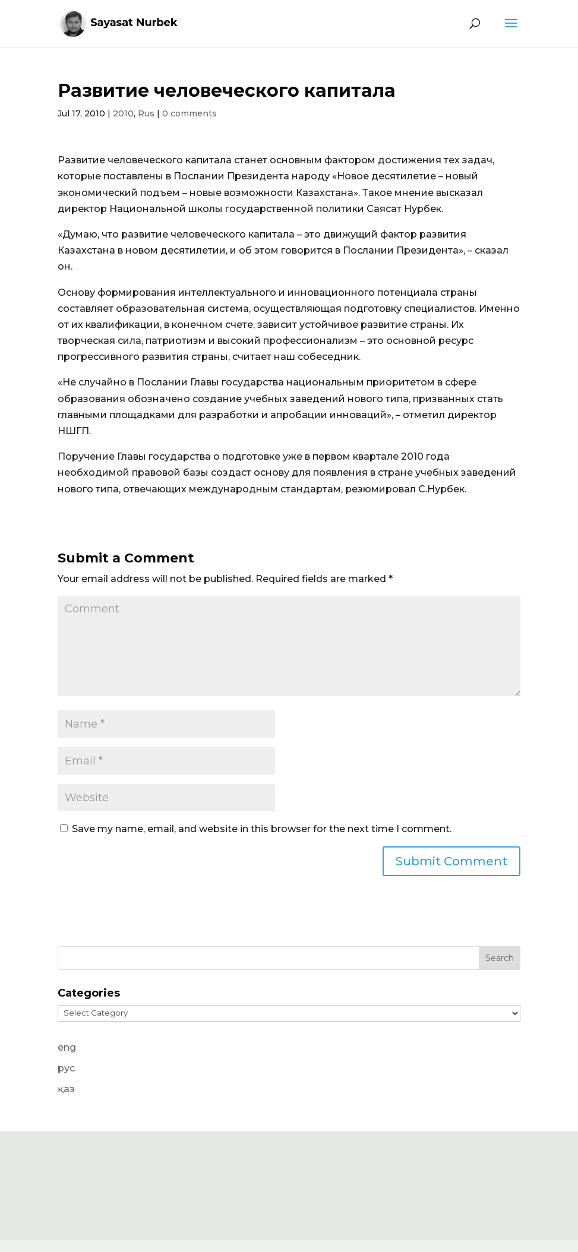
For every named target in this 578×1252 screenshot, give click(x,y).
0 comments (189, 113)
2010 (123, 113)
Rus (146, 113)
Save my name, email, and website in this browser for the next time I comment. (261, 828)
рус (66, 1068)
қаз (66, 1089)
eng (67, 1047)
